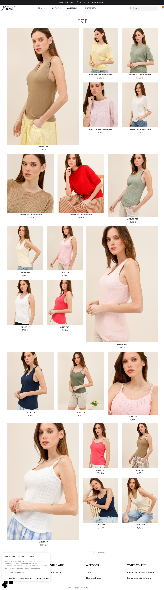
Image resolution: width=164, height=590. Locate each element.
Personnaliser (26, 578)
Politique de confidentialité (14, 572)
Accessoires (73, 8)
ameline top (132, 219)
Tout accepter (42, 578)
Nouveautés (56, 8)
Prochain (102, 552)
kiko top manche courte (100, 75)
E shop (41, 8)
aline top (81, 412)
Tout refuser (10, 578)
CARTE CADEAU (90, 8)
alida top (43, 146)
